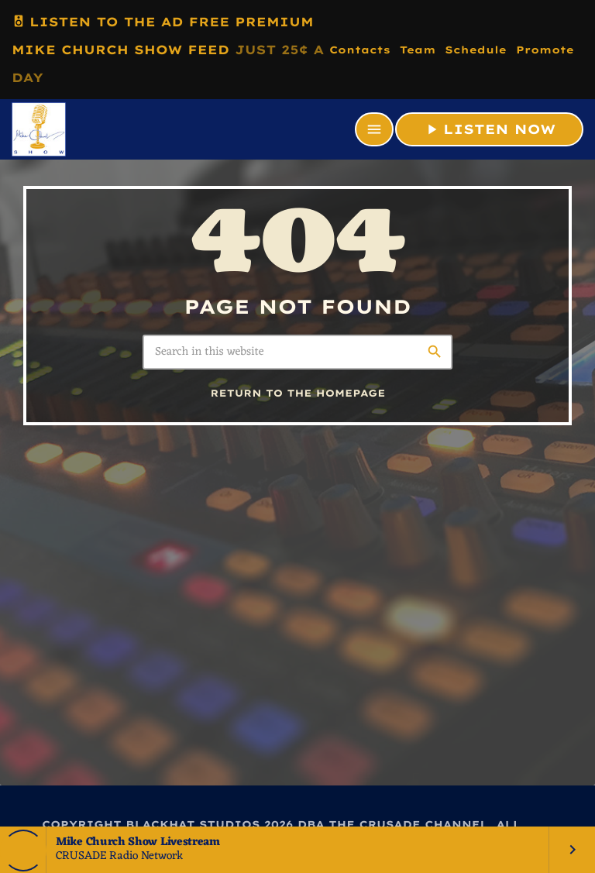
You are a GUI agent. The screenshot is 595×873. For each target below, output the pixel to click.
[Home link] (39, 129)
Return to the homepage (298, 394)
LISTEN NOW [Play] (489, 129)
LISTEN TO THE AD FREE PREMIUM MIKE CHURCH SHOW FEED (168, 46)
